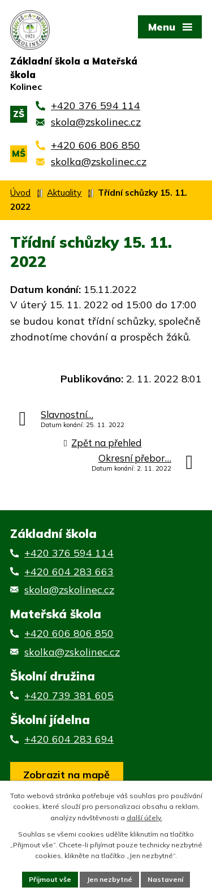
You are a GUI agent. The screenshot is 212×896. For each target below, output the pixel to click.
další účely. (144, 817)
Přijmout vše (50, 879)
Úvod (20, 192)
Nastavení (165, 879)
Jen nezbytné (109, 879)
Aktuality (64, 192)
